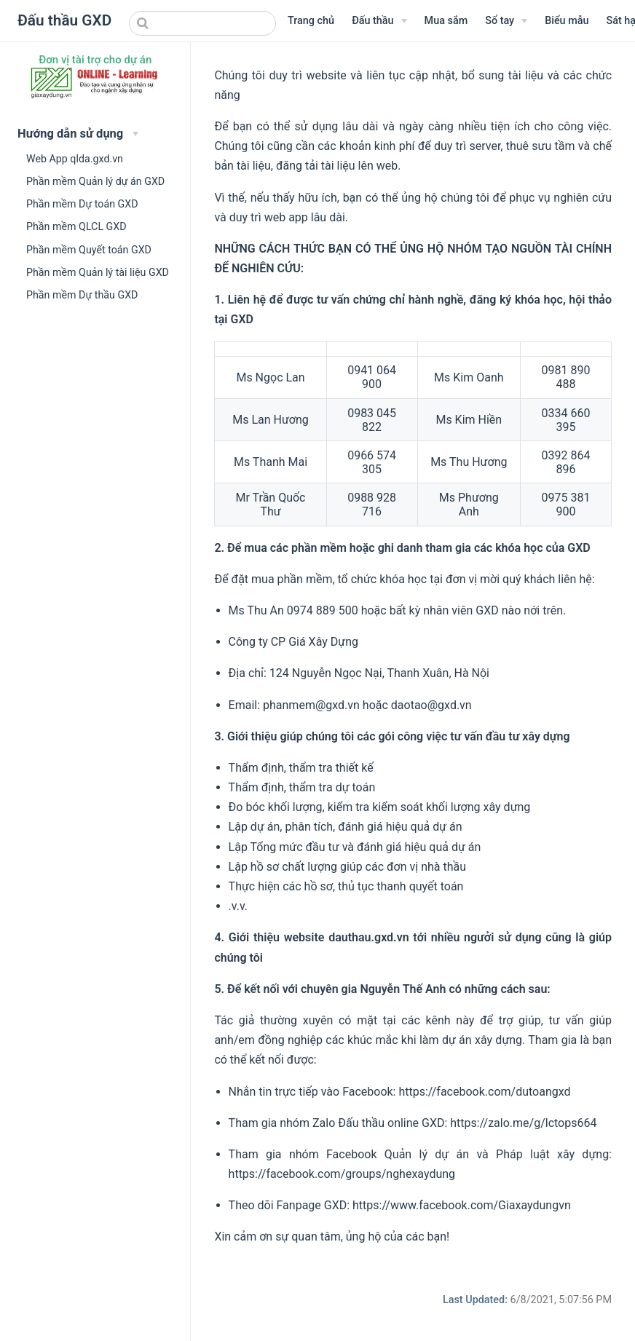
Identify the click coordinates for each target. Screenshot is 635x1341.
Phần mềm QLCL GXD (76, 226)
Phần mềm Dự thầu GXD (82, 295)
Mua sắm (446, 21)
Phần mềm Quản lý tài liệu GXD (97, 272)
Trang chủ (311, 21)
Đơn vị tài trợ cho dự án (95, 59)
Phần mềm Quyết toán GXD (88, 250)
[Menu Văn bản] (379, 21)
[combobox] (202, 23)
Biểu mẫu (566, 21)
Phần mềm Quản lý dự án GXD (95, 181)
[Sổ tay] (506, 21)
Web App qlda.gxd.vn (74, 159)
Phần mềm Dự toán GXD (82, 204)
